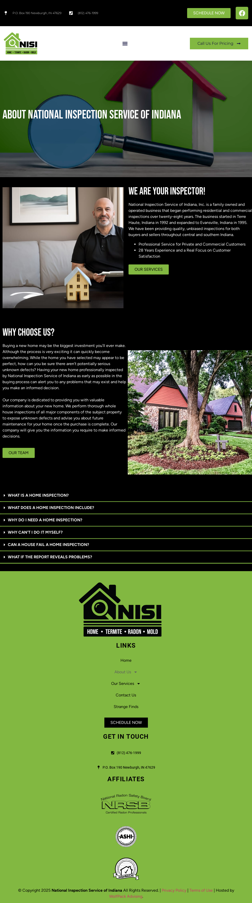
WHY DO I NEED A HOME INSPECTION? (45, 520)
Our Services (126, 683)
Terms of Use (201, 890)
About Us (126, 672)
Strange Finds (126, 706)
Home (126, 660)
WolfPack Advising (125, 896)
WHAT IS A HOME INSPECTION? (38, 495)
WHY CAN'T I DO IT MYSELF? (35, 532)
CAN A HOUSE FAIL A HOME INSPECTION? (48, 544)
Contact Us (126, 695)
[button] (125, 43)
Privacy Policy (174, 890)
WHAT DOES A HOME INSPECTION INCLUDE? (51, 507)
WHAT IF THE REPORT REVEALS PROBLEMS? (50, 557)
